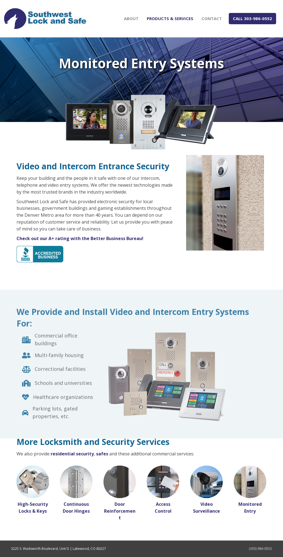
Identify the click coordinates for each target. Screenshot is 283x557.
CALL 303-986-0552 (252, 18)
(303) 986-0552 (260, 548)
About (131, 18)
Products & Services (170, 18)
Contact (212, 18)
